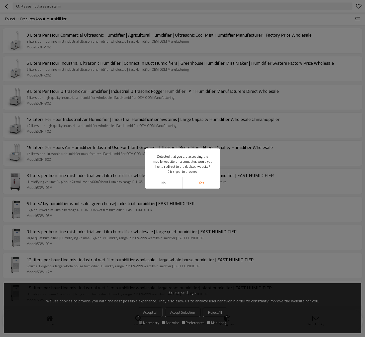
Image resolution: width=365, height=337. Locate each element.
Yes (201, 183)
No (163, 183)
